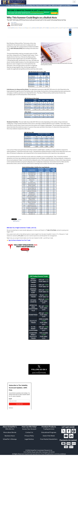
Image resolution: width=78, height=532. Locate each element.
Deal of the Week (49, 436)
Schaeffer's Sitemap (10, 439)
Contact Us (29, 432)
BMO (13, 28)
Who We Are (9, 429)
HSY (68, 28)
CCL (30, 28)
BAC (41, 28)
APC (56, 28)
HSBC (47, 28)
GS (51, 28)
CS (60, 28)
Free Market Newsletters (48, 439)
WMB (76, 28)
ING (53, 28)
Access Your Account (29, 429)
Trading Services (48, 429)
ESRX (37, 28)
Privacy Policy (29, 436)
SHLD (71, 28)
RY (44, 28)
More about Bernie (9, 432)
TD (19, 28)
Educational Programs (48, 432)
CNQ (25, 28)
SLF (65, 28)
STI (62, 28)
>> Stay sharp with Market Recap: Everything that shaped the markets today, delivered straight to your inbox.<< (39, 5)
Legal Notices (29, 439)
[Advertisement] (39, 263)
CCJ (22, 28)
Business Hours (10, 436)
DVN (9, 28)
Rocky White (13, 22)
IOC (16, 28)
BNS (33, 28)
